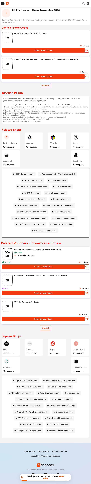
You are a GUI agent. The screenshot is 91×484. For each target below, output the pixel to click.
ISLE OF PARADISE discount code (32, 412)
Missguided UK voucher (21, 393)
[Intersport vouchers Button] (63, 412)
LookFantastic (79, 350)
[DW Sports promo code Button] (27, 418)
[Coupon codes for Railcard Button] (32, 199)
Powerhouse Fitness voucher (59, 418)
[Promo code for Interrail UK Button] (60, 430)
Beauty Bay (78, 161)
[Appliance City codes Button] (31, 424)
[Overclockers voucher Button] (61, 224)
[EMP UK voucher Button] (31, 193)
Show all (45, 328)
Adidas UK (7, 161)
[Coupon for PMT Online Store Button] (27, 405)
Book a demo (29, 451)
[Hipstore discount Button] (60, 199)
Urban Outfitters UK (81, 367)
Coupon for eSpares (62, 399)
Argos (52, 350)
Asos (75, 143)
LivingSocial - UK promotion (29, 431)
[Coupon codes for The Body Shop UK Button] (57, 174)
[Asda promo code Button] (57, 180)
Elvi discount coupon (58, 424)
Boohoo (29, 350)
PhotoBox (7, 367)
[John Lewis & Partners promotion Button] (59, 380)
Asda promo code (58, 180)
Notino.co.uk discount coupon (33, 212)
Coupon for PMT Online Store (28, 406)
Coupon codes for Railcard (33, 199)
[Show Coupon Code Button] (43, 50)
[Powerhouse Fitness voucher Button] (58, 418)
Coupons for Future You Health (59, 205)
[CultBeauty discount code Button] (30, 387)
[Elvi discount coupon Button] (58, 424)
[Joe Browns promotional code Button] (30, 224)
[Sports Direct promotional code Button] (32, 186)
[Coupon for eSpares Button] (61, 399)
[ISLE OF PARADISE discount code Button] (31, 412)
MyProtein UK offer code (26, 381)
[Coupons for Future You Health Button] (58, 205)
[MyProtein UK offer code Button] (25, 380)
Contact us (46, 456)
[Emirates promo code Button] (48, 393)
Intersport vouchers (64, 412)
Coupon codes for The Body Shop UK (58, 174)
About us (35, 456)
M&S (5, 350)
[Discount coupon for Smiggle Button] (61, 405)
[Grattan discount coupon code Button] (31, 399)
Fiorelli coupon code (57, 193)
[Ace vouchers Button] (72, 393)
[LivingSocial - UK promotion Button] (28, 430)
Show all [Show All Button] (45, 85)
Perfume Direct (10, 143)
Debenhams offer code (61, 387)
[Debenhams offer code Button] (60, 387)
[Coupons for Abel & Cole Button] (44, 230)
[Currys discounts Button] (62, 186)
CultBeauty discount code (30, 387)
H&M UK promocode (24, 174)
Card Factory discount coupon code (31, 218)
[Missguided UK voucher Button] (20, 393)
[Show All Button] (45, 328)
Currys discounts (63, 187)
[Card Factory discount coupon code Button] (29, 218)
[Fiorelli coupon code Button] (55, 193)
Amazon (29, 143)
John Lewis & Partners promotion (60, 381)
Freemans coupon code (65, 218)
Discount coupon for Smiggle (62, 406)
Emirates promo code (49, 393)
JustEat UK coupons (33, 180)
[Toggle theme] (88, 3)
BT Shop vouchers (62, 212)
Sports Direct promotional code (33, 187)
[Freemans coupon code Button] (64, 218)
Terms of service (59, 469)
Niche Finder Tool (59, 451)
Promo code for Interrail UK (61, 431)
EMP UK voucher (32, 193)
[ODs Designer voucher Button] (26, 205)
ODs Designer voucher (27, 205)
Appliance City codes (31, 424)
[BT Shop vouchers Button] (61, 211)
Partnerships (43, 451)
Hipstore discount (61, 199)
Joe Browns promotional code (31, 224)
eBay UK (53, 143)
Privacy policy (47, 469)
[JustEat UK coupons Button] (32, 180)
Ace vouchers (73, 393)
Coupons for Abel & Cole (45, 231)
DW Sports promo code (28, 418)
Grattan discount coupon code (32, 399)
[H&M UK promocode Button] (24, 174)
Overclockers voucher (62, 224)
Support (56, 456)
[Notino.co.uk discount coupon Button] (32, 211)
